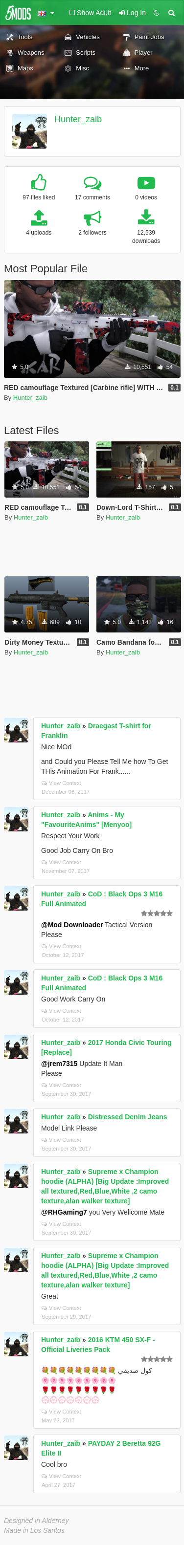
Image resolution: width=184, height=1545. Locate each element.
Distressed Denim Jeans (127, 1117)
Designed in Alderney (36, 1520)
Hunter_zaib (78, 119)
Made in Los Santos (34, 1530)
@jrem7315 (59, 1063)
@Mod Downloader (72, 925)
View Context (61, 783)
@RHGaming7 (64, 1212)
